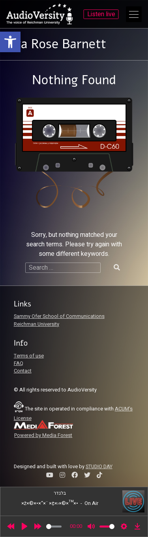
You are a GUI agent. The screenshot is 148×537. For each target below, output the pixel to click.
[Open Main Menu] (134, 14)
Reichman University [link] (36, 324)
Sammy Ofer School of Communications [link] (59, 316)
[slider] (54, 526)
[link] (10, 42)
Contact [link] (23, 370)
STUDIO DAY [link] (99, 466)
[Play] (24, 526)
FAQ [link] (18, 363)
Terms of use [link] (29, 355)
